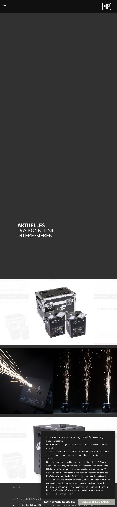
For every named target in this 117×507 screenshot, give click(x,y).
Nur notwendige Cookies (59, 501)
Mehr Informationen (59, 493)
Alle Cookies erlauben (96, 501)
